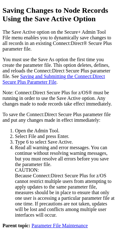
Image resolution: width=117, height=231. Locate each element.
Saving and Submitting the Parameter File (53, 79)
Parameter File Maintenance (60, 225)
